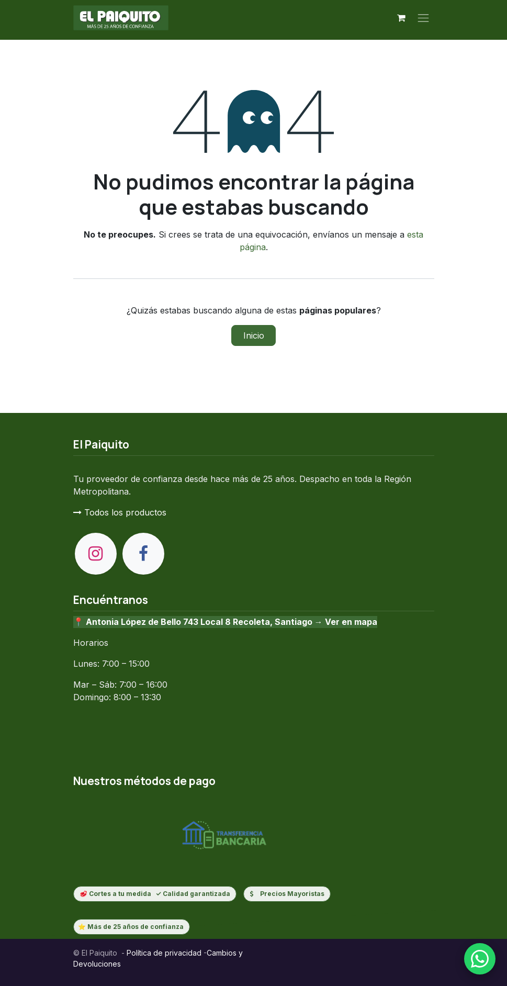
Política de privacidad (163, 952)
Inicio (253, 335)
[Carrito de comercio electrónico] (401, 18)
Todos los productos (119, 512)
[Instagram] (96, 554)
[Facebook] (143, 554)
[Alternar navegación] (423, 18)
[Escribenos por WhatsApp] (479, 958)
